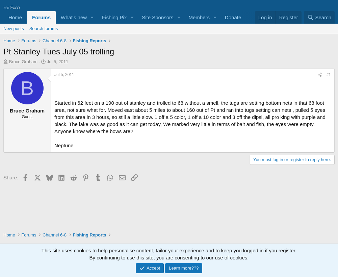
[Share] (319, 75)
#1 (329, 74)
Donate (233, 17)
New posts (13, 28)
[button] (92, 17)
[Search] (319, 17)
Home (15, 17)
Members (199, 17)
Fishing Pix (114, 17)
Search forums (43, 28)
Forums (41, 17)
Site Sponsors (157, 17)
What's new (74, 17)
